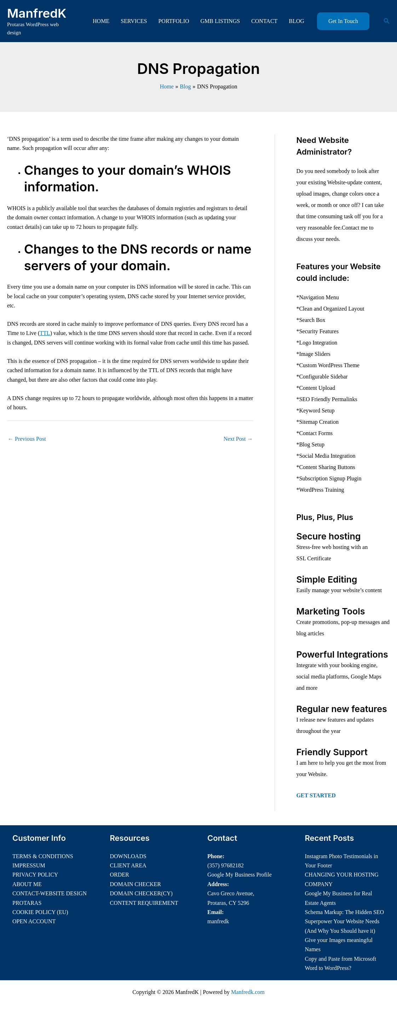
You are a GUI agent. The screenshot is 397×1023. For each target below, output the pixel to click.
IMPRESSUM (28, 865)
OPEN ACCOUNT (34, 921)
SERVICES (134, 21)
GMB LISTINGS (220, 21)
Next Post (238, 439)
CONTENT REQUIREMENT (144, 903)
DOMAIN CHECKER (135, 884)
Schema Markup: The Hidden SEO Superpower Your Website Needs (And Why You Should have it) (344, 921)
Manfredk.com (248, 992)
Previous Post (27, 439)
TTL (45, 333)
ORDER (119, 875)
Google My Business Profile (239, 875)
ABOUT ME (27, 884)
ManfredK (37, 13)
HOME (101, 21)
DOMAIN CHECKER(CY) (141, 893)
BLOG (296, 21)
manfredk (218, 921)
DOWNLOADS (128, 856)
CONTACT (264, 21)
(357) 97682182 (225, 865)
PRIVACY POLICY (35, 875)
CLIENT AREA (128, 865)
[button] (343, 21)
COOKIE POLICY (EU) (40, 912)
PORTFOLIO (173, 21)
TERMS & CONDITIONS (42, 856)
